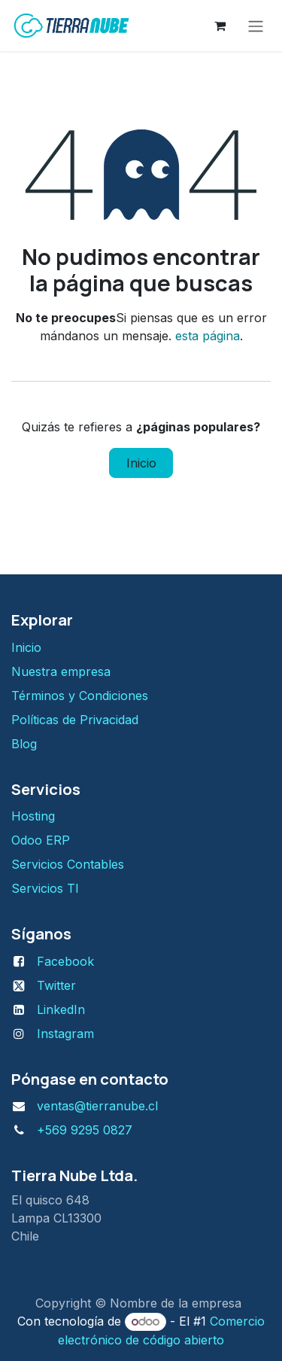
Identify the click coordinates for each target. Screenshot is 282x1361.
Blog (24, 743)
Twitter (56, 985)
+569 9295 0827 (84, 1129)
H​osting (33, 816)
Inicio (141, 462)
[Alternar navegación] (256, 25)
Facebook (65, 961)
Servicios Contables (67, 864)
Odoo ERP (40, 840)
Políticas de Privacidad (74, 719)
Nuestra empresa (61, 671)
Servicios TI (45, 888)
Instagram (65, 1033)
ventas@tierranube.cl (97, 1105)
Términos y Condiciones (81, 695)
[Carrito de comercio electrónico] (220, 26)
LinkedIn (61, 1009)
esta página (207, 335)
